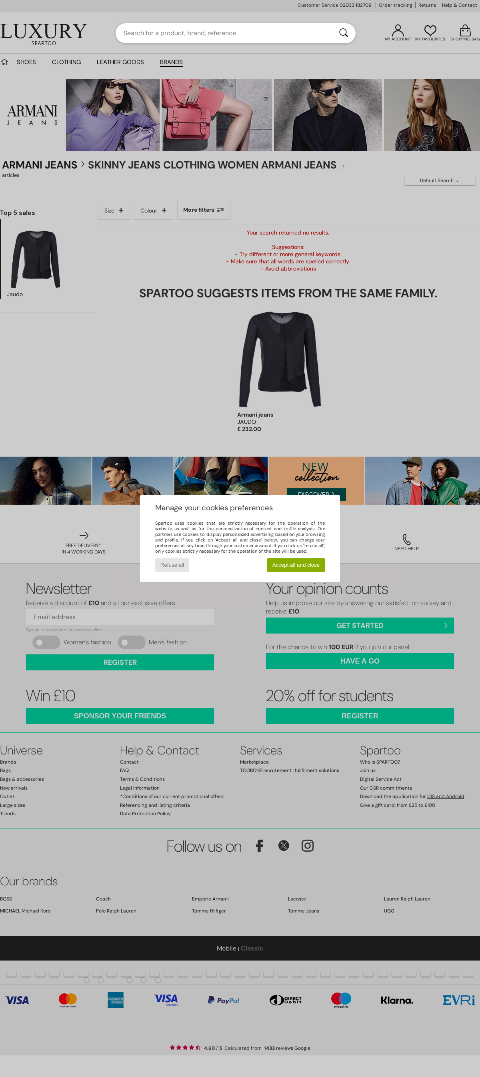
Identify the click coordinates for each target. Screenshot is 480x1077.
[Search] (344, 33)
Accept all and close (296, 565)
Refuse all (172, 565)
